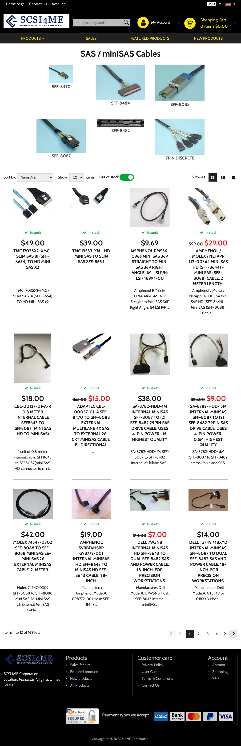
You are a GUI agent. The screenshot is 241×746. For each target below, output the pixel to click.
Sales (91, 38)
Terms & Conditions (157, 678)
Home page (15, 4)
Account (58, 4)
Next (233, 634)
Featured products (149, 38)
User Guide (150, 671)
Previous (172, 634)
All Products (79, 685)
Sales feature (80, 665)
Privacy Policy (152, 665)
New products (208, 38)
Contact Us (38, 4)
